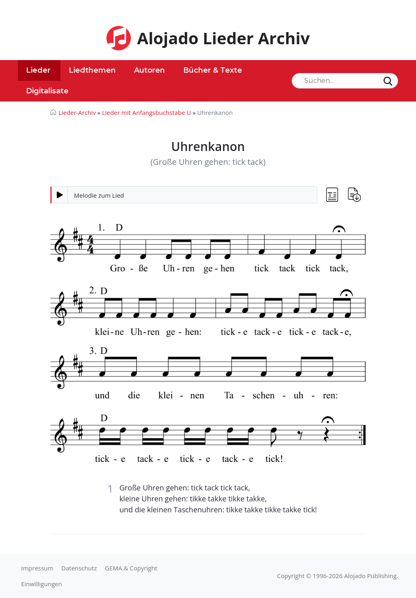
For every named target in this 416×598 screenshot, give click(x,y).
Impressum (37, 568)
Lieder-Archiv (77, 112)
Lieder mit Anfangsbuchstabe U (146, 112)
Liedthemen (92, 70)
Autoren (149, 70)
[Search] (345, 81)
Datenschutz (79, 568)
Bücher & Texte (212, 70)
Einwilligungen (41, 584)
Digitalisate (47, 90)
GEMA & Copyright (131, 568)
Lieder (38, 70)
